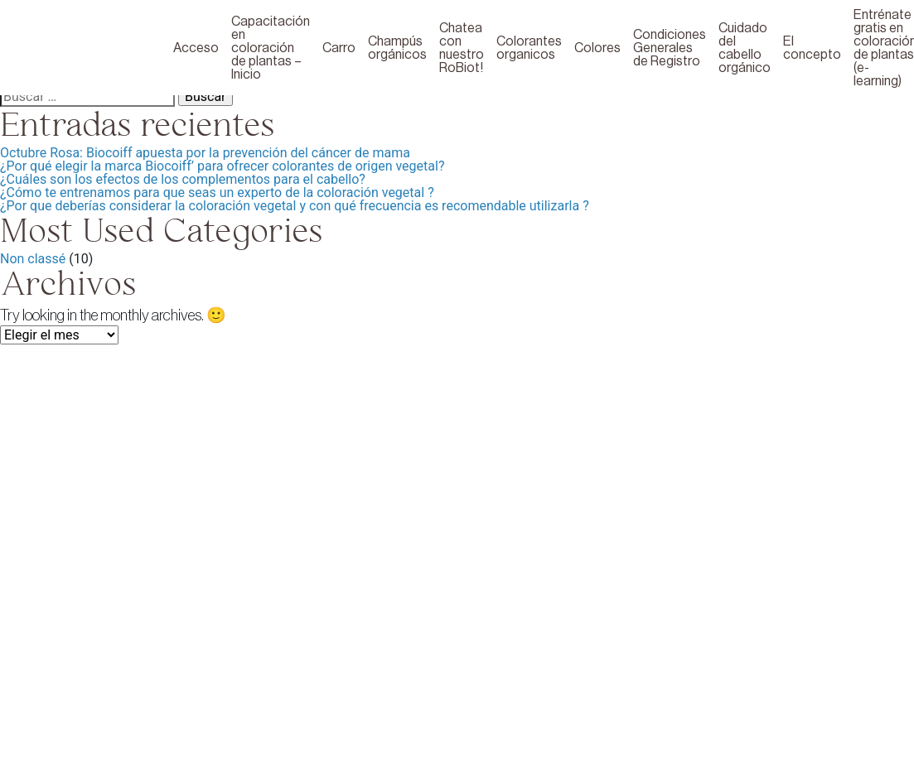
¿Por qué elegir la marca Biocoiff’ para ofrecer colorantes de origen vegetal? (222, 166)
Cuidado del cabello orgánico (744, 48)
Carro (338, 48)
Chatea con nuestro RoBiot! (461, 48)
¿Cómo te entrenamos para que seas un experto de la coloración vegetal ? (217, 192)
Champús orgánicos (397, 48)
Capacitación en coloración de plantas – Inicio (270, 48)
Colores (597, 48)
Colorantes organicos (529, 48)
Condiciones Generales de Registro (669, 48)
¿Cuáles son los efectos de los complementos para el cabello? (182, 179)
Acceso (196, 48)
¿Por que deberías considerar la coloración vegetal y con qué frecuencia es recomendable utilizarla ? (294, 206)
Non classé (32, 259)
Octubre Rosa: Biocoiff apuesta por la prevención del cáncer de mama (205, 153)
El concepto (812, 48)
